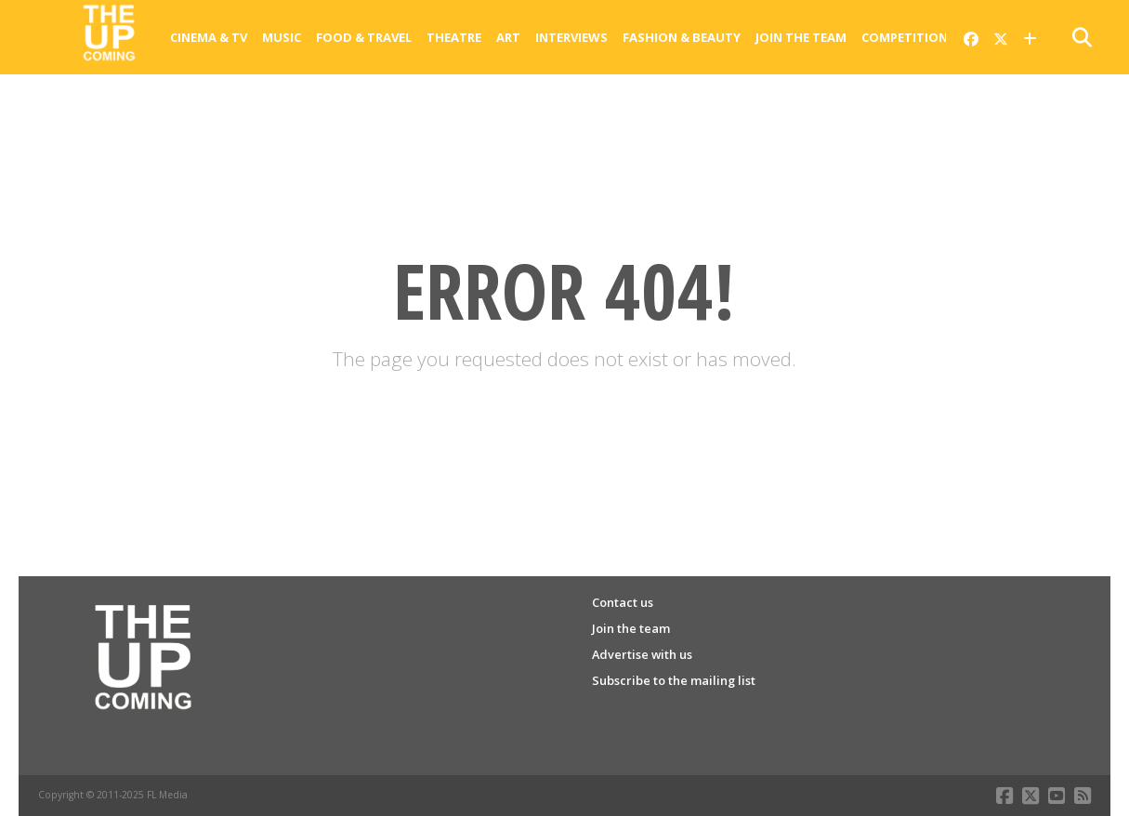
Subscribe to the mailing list (673, 680)
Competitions (908, 37)
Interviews (571, 37)
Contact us (622, 602)
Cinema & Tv (208, 37)
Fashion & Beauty (682, 37)
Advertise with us (642, 654)
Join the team (801, 37)
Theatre (454, 37)
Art (508, 37)
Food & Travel (364, 37)
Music (281, 37)
